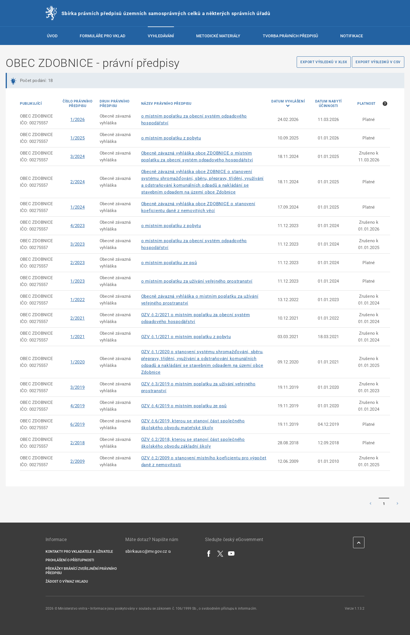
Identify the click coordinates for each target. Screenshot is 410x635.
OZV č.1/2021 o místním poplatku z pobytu (186, 336)
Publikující (31, 104)
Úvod (52, 36)
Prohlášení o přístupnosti (70, 560)
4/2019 (77, 405)
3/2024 (77, 156)
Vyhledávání (161, 36)
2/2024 (77, 181)
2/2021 (77, 318)
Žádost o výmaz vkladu (67, 581)
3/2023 (77, 244)
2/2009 (77, 461)
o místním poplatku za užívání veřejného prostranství (197, 281)
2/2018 (77, 442)
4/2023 (77, 225)
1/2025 (77, 138)
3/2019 (77, 387)
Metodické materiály (218, 36)
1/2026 (77, 119)
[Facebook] (209, 553)
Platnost (366, 104)
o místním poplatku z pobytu (171, 138)
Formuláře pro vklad (102, 36)
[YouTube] (231, 553)
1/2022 (77, 299)
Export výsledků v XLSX (323, 62)
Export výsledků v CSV (378, 62)
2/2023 (77, 262)
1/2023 (77, 281)
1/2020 (77, 362)
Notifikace (351, 36)
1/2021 (77, 336)
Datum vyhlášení (288, 101)
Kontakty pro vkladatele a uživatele (79, 552)
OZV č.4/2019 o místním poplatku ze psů (184, 405)
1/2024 (77, 207)
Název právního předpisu (166, 104)
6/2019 (77, 424)
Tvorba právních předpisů (290, 36)
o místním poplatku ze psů (169, 262)
